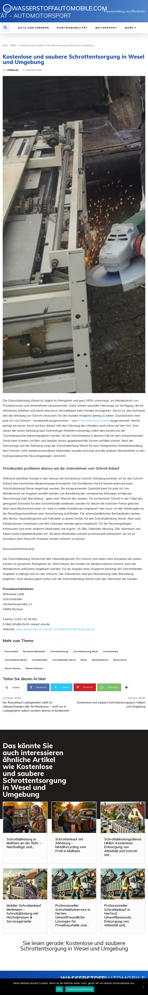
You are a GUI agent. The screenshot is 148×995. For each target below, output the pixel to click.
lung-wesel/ (87, 629)
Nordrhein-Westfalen (34, 651)
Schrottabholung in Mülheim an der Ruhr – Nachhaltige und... (24, 843)
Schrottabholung (59, 651)
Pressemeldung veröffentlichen (124, 11)
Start (5, 45)
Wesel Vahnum (13, 668)
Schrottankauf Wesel (16, 659)
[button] (5, 28)
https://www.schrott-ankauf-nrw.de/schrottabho (47, 629)
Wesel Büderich (100, 659)
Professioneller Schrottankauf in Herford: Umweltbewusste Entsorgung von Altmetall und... (117, 915)
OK (59, 989)
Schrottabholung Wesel (93, 420)
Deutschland (11, 651)
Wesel (84, 659)
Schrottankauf (110, 651)
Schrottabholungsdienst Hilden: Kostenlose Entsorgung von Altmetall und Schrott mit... (122, 847)
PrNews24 (12, 69)
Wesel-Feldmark (34, 668)
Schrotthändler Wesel (64, 659)
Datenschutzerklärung (79, 989)
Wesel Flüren (120, 659)
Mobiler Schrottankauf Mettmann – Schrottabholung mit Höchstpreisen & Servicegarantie (24, 913)
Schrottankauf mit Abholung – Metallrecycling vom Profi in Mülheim (70, 845)
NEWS (13, 45)
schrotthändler (40, 659)
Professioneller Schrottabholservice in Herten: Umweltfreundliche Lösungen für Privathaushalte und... (72, 915)
